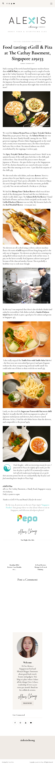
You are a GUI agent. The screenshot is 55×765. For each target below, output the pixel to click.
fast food (17, 41)
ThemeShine (11, 762)
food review (26, 41)
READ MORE (27, 703)
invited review (36, 41)
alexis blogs (40, 762)
